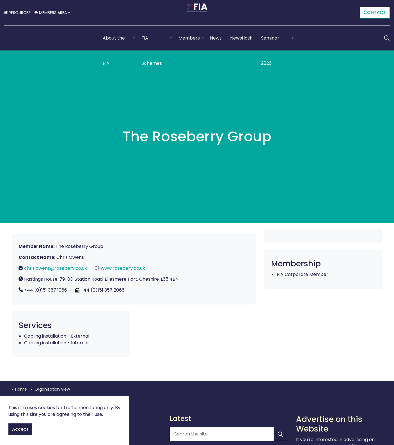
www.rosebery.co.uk (123, 268)
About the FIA (114, 42)
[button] (281, 434)
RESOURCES (17, 12)
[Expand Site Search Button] (387, 37)
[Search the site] (229, 434)
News (216, 37)
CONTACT (375, 12)
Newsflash (241, 37)
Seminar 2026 (270, 42)
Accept (20, 429)
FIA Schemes (151, 42)
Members (189, 37)
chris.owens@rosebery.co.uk (55, 268)
